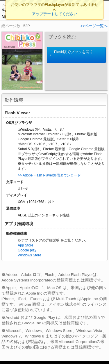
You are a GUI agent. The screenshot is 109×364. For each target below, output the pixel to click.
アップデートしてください (54, 14)
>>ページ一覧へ (94, 26)
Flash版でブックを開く (71, 55)
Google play (27, 250)
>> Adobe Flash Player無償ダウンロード (49, 175)
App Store (25, 245)
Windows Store (29, 255)
